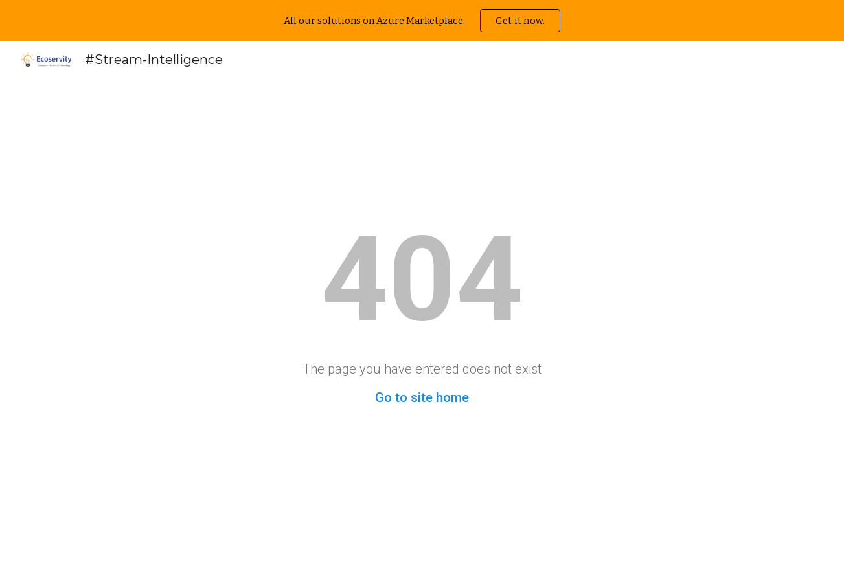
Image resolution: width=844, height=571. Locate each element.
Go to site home (422, 397)
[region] (422, 20)
